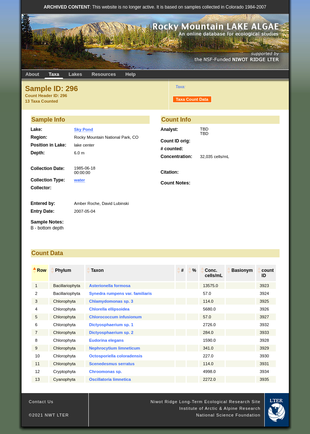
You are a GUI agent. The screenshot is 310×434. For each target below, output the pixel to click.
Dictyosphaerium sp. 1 (111, 324)
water (79, 180)
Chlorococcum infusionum (115, 317)
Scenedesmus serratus (112, 363)
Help (130, 74)
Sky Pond (83, 129)
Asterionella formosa (109, 285)
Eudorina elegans (106, 340)
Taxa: (181, 86)
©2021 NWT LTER (49, 415)
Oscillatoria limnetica (110, 379)
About (32, 74)
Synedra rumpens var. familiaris (120, 293)
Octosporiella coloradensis (116, 356)
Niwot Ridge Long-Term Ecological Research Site (206, 401)
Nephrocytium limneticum (114, 348)
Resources (104, 74)
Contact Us (41, 401)
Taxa (54, 74)
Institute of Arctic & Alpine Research (220, 408)
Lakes (75, 74)
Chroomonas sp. (105, 371)
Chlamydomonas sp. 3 (111, 301)
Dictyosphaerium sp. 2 (111, 332)
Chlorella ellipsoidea (109, 309)
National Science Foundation (228, 415)
